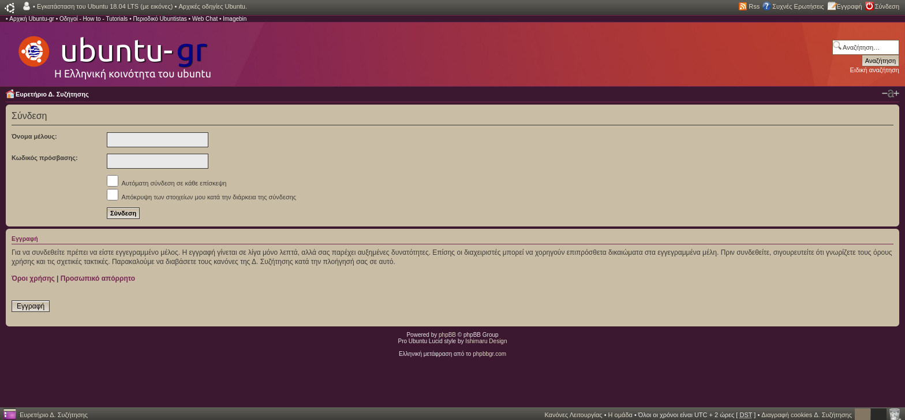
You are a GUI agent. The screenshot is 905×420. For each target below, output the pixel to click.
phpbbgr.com (489, 354)
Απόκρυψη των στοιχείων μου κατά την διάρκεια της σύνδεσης (201, 197)
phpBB (447, 335)
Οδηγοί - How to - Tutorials (93, 19)
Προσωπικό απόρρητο (98, 278)
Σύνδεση (887, 6)
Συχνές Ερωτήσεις (798, 6)
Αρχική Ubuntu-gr (31, 19)
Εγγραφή (849, 6)
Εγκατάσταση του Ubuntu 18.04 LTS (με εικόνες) (105, 6)
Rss (754, 6)
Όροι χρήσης (33, 278)
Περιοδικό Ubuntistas (159, 19)
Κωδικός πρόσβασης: (45, 157)
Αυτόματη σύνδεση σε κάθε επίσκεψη (166, 183)
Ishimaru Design (486, 341)
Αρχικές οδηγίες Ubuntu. (212, 6)
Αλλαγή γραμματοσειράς (890, 94)
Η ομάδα (620, 414)
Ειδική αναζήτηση (874, 69)
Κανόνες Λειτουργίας (573, 414)
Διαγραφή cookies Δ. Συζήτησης (806, 414)
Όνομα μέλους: (34, 136)
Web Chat (205, 19)
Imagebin (234, 19)
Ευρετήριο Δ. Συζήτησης (52, 94)
